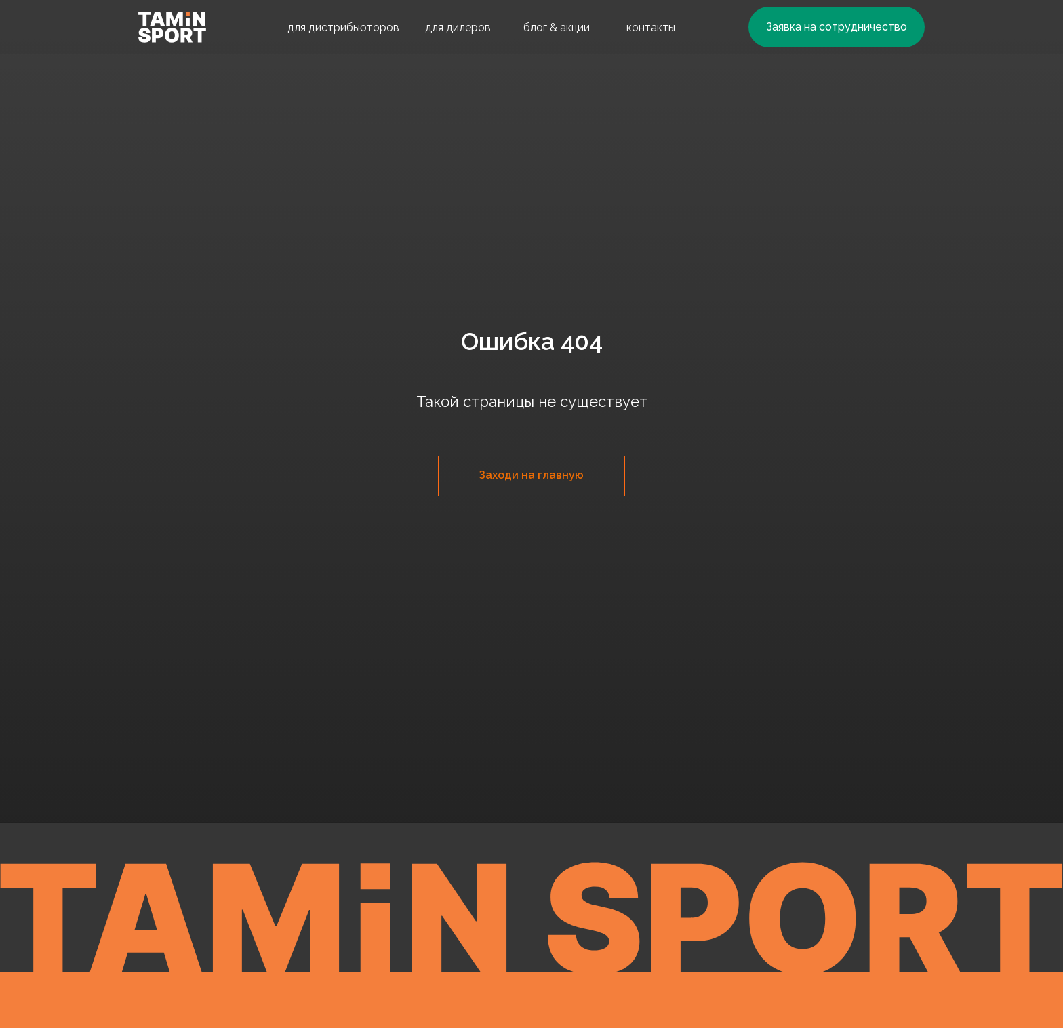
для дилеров (458, 27)
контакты (650, 27)
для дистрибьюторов (343, 27)
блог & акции (556, 27)
